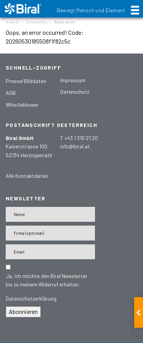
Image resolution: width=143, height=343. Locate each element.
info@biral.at (75, 146)
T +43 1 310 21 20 (79, 138)
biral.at (12, 22)
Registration (65, 22)
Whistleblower (22, 104)
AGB (11, 92)
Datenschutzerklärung (31, 298)
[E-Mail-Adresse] (50, 251)
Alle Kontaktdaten (27, 175)
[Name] (50, 214)
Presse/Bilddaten (26, 81)
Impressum (72, 80)
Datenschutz (74, 91)
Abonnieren (23, 311)
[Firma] (50, 233)
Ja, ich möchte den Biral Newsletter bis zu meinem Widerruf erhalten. (46, 280)
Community (36, 22)
